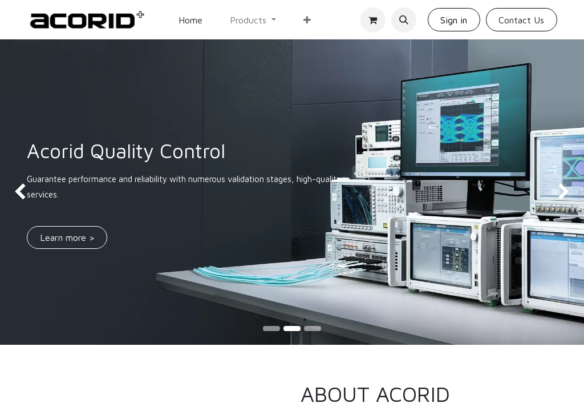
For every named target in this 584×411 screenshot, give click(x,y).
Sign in (453, 20)
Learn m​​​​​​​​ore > (67, 237)
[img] (23, 192)
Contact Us (521, 20)
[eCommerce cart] (373, 20)
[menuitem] (190, 20)
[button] (403, 20)
